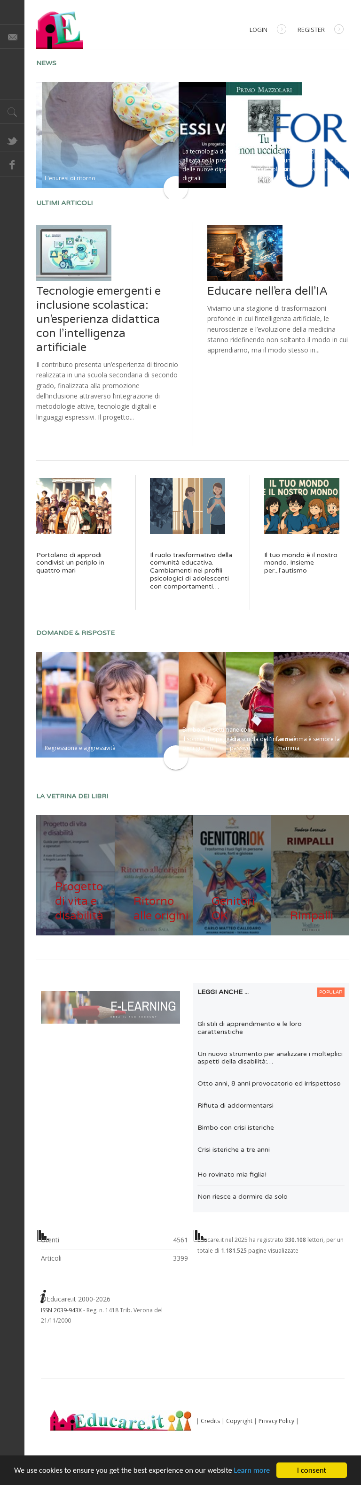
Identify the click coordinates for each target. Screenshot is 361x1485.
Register (321, 30)
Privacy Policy (276, 1421)
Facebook (12, 164)
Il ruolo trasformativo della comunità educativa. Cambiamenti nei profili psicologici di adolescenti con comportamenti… (191, 570)
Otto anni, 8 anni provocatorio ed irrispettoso (269, 1083)
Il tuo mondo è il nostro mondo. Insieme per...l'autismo (300, 563)
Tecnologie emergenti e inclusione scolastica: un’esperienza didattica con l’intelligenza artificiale (98, 319)
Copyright (239, 1421)
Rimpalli (311, 916)
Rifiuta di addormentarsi (235, 1106)
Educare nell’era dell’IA (267, 291)
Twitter (12, 140)
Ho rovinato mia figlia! (232, 1175)
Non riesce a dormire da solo (242, 1197)
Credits (210, 1421)
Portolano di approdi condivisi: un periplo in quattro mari (70, 563)
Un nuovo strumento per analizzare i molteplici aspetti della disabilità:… (270, 1058)
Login (268, 30)
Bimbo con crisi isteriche (235, 1128)
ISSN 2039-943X (61, 1310)
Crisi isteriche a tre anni (233, 1150)
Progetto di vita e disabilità (79, 901)
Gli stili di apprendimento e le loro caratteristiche (249, 1028)
